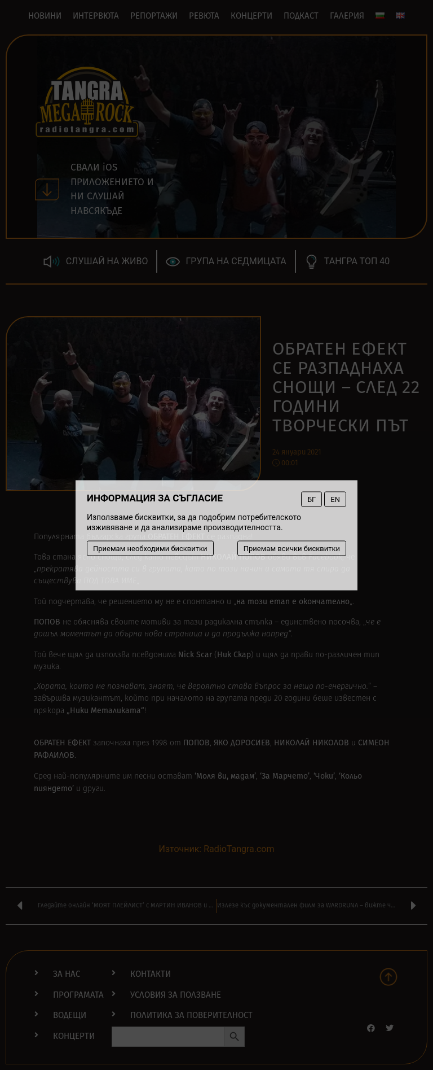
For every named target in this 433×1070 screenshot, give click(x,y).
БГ (311, 499)
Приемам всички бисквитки (292, 548)
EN (335, 499)
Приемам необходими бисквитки (150, 548)
